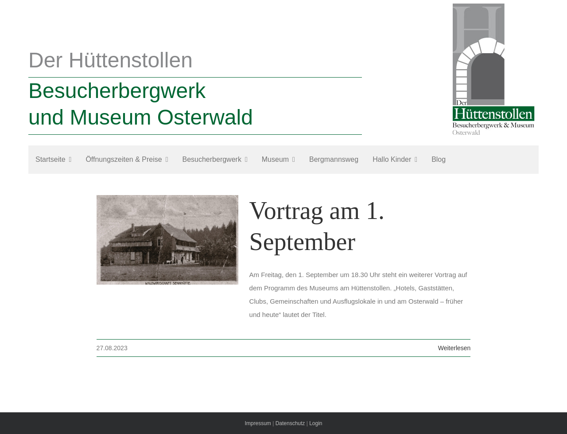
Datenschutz (290, 423)
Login (315, 423)
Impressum (258, 423)
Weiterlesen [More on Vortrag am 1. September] (454, 348)
